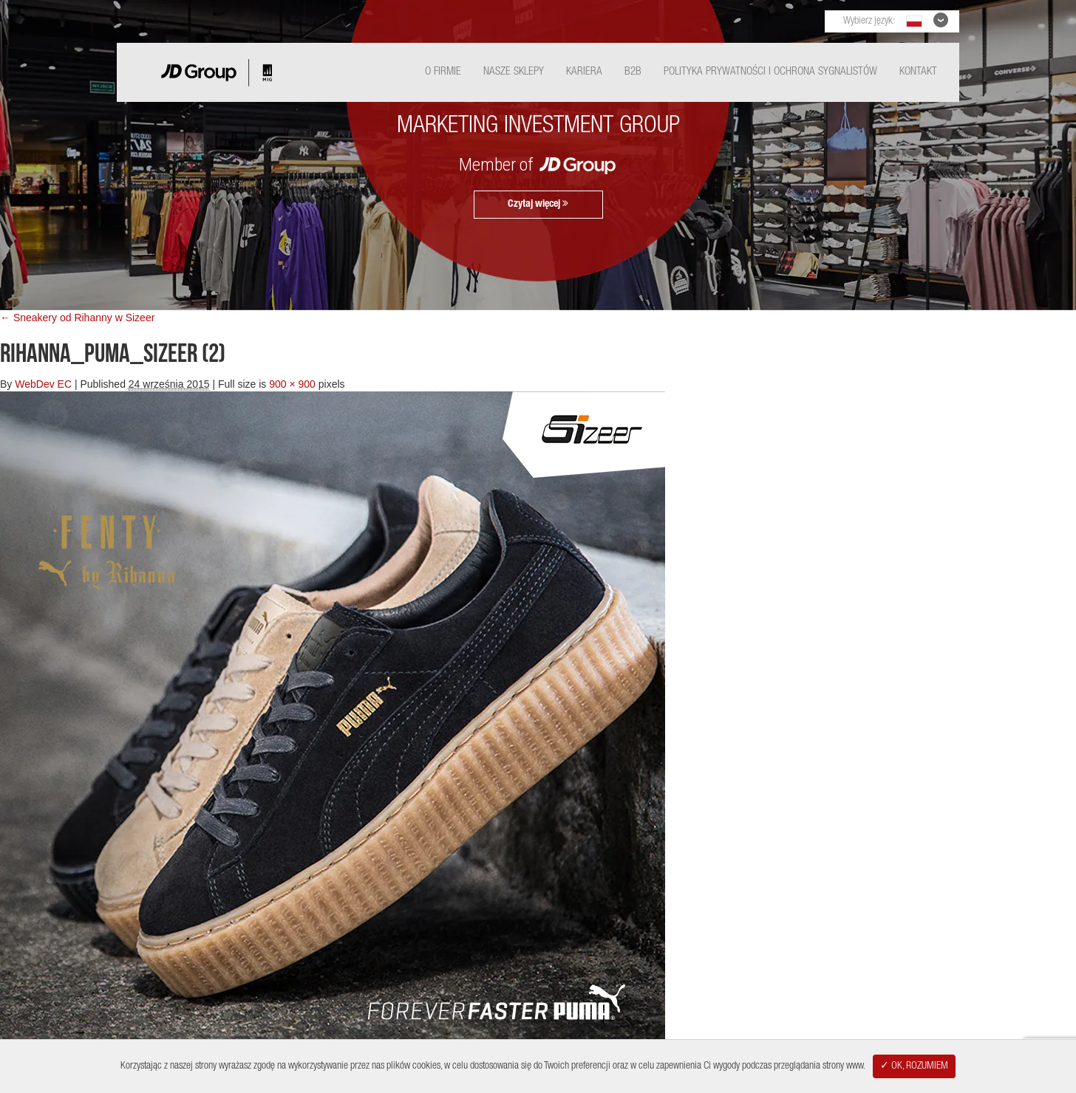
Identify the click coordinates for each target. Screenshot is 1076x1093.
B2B (632, 72)
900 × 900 (292, 384)
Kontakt (918, 72)
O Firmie (443, 72)
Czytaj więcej (538, 204)
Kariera (584, 72)
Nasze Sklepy (513, 72)
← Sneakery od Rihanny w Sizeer (77, 317)
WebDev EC (43, 384)
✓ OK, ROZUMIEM (914, 1066)
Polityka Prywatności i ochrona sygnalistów (770, 72)
